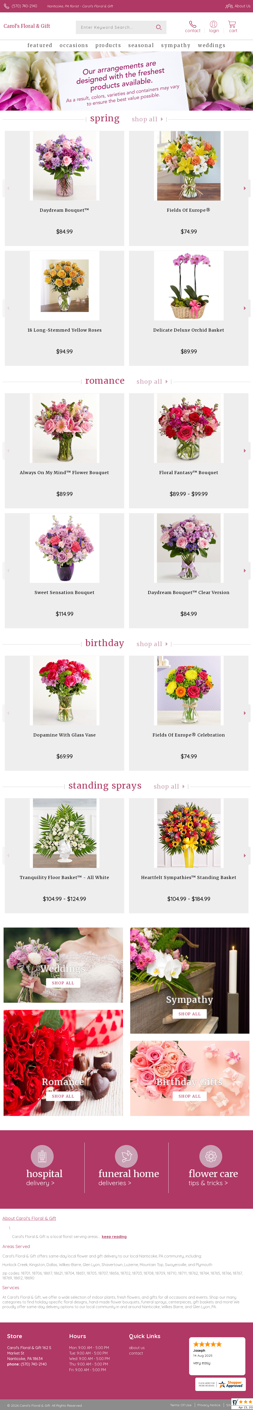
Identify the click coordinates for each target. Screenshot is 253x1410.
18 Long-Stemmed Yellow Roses (64, 330)
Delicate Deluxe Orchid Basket (188, 330)
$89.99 (189, 351)
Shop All (145, 119)
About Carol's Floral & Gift (29, 1218)
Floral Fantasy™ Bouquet (188, 472)
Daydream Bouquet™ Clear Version (189, 592)
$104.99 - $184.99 (188, 898)
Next (245, 188)
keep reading (114, 1236)
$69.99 (65, 756)
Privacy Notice (208, 1405)
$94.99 (64, 351)
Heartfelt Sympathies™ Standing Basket (189, 877)
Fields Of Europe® (189, 210)
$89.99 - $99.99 (189, 493)
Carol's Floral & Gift (27, 26)
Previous (7, 188)
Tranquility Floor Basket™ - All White (64, 877)
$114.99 (64, 613)
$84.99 (64, 231)
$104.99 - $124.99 (64, 898)
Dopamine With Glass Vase (64, 735)
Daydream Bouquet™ (64, 210)
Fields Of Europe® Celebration (189, 735)
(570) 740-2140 (24, 6)
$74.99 (189, 231)
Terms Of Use (180, 1405)
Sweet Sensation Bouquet (65, 592)
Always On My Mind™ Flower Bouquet (64, 472)
